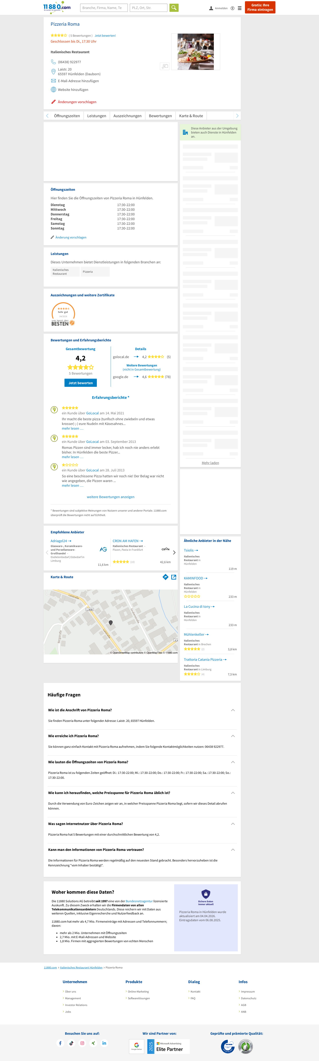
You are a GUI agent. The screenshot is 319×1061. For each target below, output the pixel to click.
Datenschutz (248, 998)
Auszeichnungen (128, 115)
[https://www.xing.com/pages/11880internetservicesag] (93, 1043)
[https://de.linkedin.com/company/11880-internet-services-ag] (104, 1043)
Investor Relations (76, 1005)
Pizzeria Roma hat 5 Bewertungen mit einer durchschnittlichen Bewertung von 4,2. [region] (104, 834)
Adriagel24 (59, 540)
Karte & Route (191, 115)
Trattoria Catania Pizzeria (203, 659)
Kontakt (195, 991)
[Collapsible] (233, 710)
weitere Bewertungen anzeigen (110, 496)
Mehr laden (210, 462)
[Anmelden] (220, 8)
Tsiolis (189, 550)
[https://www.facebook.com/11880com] (60, 1043)
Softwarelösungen (139, 998)
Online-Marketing (138, 991)
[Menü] (241, 8)
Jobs (68, 1012)
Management (73, 998)
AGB (243, 1005)
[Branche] (104, 8)
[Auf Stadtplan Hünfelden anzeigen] (173, 577)
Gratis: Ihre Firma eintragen (260, 7)
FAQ (193, 998)
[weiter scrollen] (237, 115)
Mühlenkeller (194, 634)
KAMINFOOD (193, 578)
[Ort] (148, 8)
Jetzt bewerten (81, 383)
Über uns (70, 991)
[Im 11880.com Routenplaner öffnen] (166, 576)
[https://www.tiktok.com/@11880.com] (71, 1043)
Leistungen (96, 115)
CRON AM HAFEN (126, 540)
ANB (243, 1012)
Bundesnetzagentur (139, 901)
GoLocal (92, 413)
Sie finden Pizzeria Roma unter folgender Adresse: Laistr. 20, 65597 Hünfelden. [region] (101, 721)
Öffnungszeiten (67, 115)
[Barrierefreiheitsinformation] (234, 8)
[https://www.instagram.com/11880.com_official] (82, 1043)
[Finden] (174, 8)
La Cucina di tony (197, 606)
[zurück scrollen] (47, 115)
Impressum (248, 991)
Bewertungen (160, 115)
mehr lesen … (73, 428)
